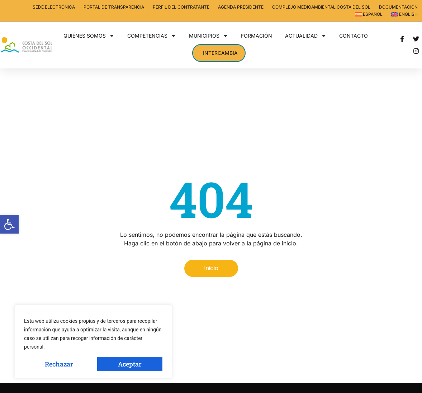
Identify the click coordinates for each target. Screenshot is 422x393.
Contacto (353, 36)
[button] (9, 224)
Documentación (398, 7)
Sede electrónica (54, 7)
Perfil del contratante (181, 7)
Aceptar (130, 364)
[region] (93, 342)
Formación (256, 36)
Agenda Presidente (241, 7)
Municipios (208, 36)
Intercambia (220, 53)
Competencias (151, 36)
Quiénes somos (88, 36)
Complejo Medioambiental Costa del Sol (321, 7)
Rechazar (59, 364)
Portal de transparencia (114, 7)
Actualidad (305, 36)
